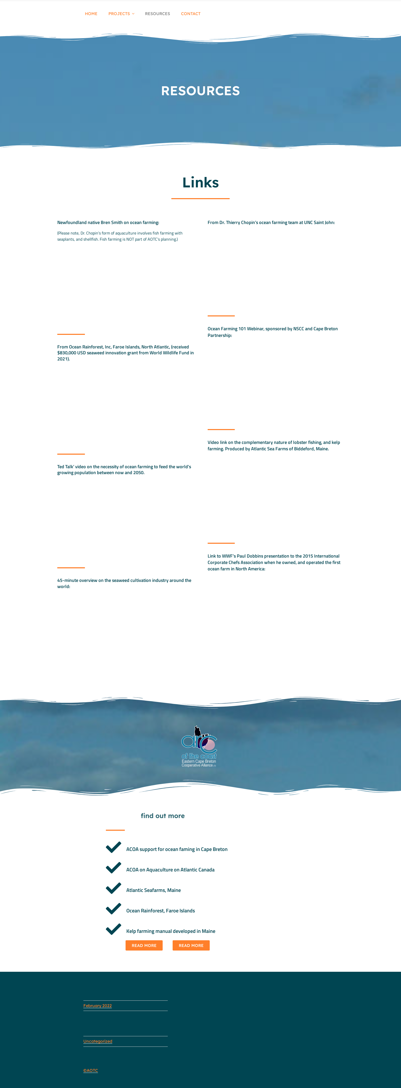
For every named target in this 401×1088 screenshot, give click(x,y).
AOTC (92, 1070)
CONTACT (191, 13)
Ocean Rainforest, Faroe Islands (160, 910)
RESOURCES (157, 13)
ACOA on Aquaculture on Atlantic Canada (170, 869)
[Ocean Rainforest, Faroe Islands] (113, 908)
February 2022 (97, 1005)
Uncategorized (97, 1041)
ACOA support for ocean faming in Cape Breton (177, 849)
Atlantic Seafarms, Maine (153, 890)
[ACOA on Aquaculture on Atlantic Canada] (113, 868)
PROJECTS (121, 13)
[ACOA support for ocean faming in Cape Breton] (113, 847)
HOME (91, 13)
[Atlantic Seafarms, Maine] (113, 888)
